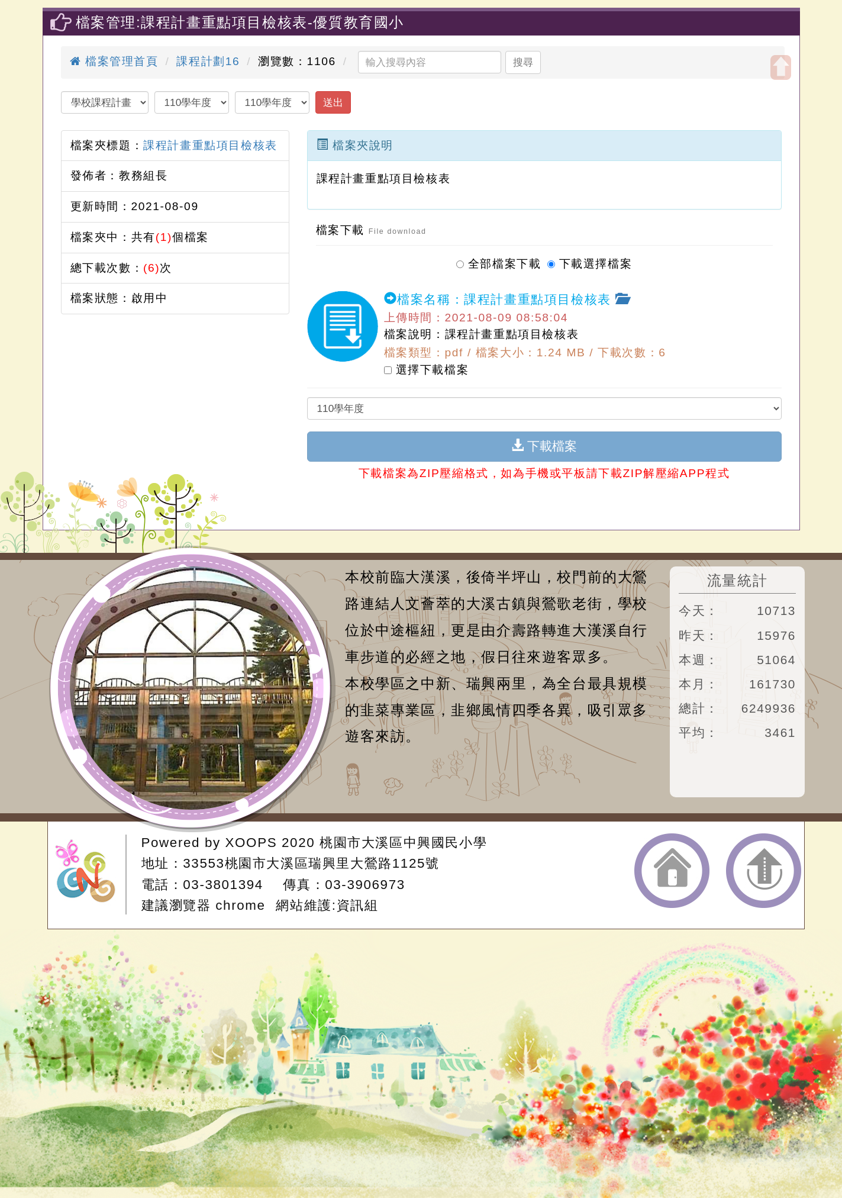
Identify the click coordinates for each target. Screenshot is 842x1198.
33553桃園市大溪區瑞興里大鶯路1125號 (311, 863)
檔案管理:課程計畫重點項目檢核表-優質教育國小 (240, 22)
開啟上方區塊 (780, 67)
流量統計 (737, 580)
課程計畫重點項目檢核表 (210, 145)
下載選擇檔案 (590, 262)
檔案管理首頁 (114, 61)
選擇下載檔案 (426, 369)
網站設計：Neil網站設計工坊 (90, 874)
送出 (333, 102)
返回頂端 (763, 870)
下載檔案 (544, 446)
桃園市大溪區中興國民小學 (403, 842)
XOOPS (251, 842)
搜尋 (523, 62)
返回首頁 (671, 870)
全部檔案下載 (498, 262)
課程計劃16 (208, 61)
